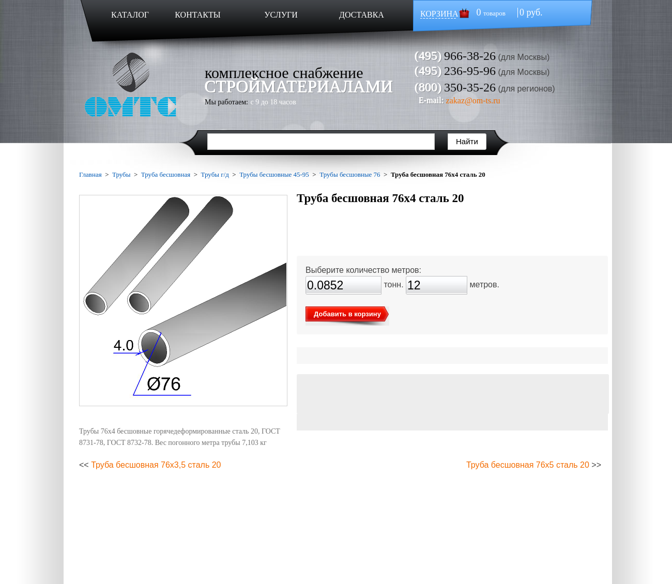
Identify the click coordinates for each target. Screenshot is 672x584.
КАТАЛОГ (130, 14)
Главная (90, 174)
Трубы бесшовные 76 (349, 174)
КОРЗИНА (439, 13)
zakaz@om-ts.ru (473, 100)
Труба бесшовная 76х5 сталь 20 (527, 464)
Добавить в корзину (347, 314)
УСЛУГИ (281, 14)
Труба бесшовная (165, 174)
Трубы (121, 174)
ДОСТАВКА (361, 14)
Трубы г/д (215, 174)
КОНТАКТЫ (197, 14)
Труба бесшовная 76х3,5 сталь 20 (156, 464)
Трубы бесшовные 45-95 (274, 174)
